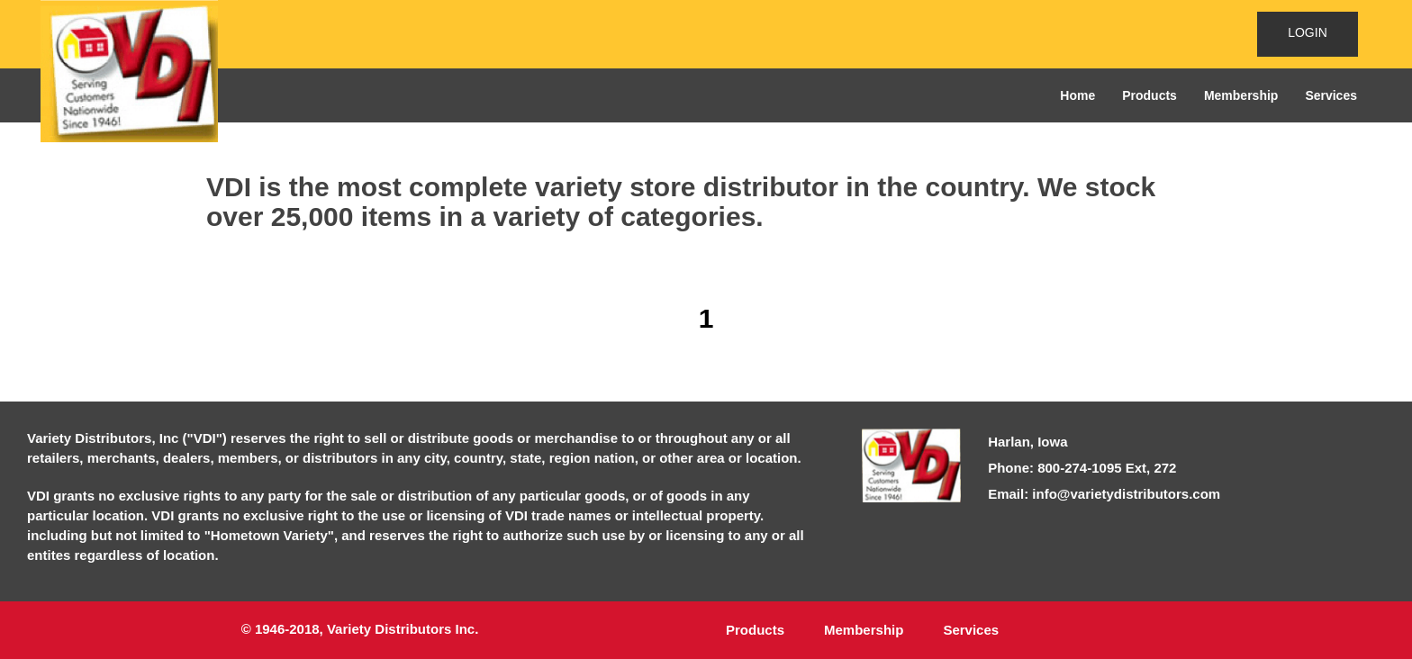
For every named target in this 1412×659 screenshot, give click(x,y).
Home (1077, 95)
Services (1331, 95)
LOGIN (1307, 32)
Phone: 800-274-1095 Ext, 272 (1082, 467)
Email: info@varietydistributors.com (1104, 493)
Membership (1241, 95)
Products (1149, 95)
